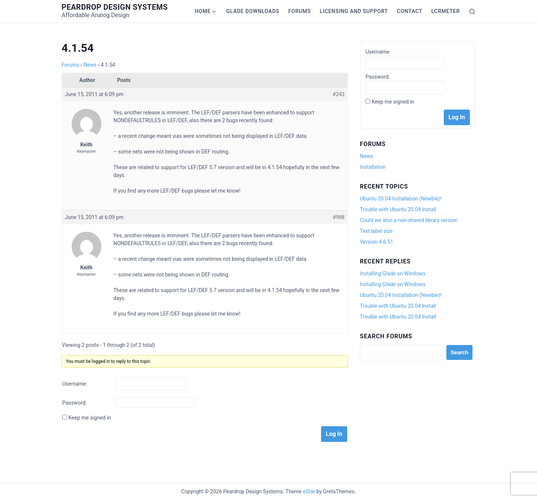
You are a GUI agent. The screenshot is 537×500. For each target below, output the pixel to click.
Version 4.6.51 (376, 242)
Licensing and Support (354, 11)
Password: (74, 403)
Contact (409, 11)
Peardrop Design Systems (115, 7)
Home (203, 11)
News (90, 65)
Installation (373, 167)
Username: (74, 384)
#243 (339, 94)
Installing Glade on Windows (392, 273)
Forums (299, 11)
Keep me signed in (89, 418)
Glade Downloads (252, 11)
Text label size (376, 231)
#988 (339, 217)
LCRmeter (445, 11)
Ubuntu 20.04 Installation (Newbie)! (401, 199)
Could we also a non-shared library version (409, 220)
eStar (309, 491)
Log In (334, 433)
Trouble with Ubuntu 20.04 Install (398, 209)
